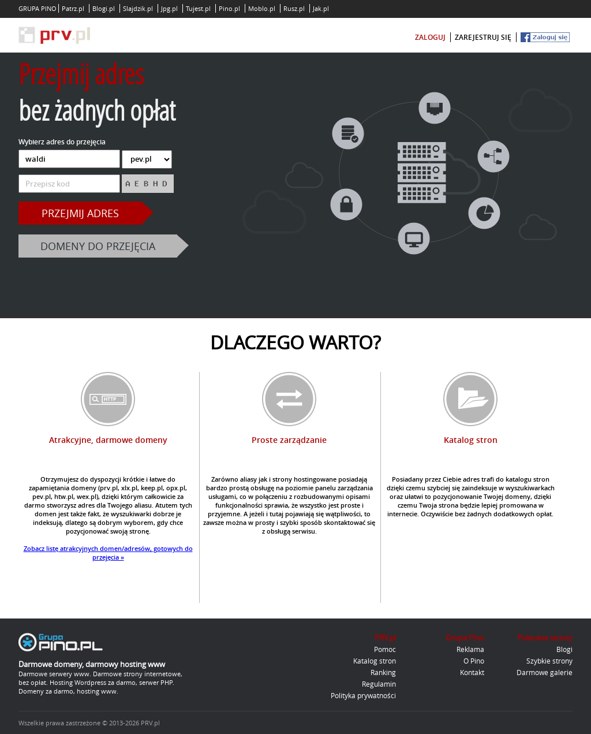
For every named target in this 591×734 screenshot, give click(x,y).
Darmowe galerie (545, 672)
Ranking (383, 672)
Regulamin (379, 683)
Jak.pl (321, 8)
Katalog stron (374, 660)
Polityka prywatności (363, 695)
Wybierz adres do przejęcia (62, 142)
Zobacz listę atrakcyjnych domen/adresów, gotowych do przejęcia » (108, 552)
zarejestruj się (483, 37)
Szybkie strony (549, 660)
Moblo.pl (261, 8)
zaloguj (430, 37)
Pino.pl (229, 8)
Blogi (564, 649)
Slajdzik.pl (138, 8)
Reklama (470, 649)
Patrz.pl (73, 8)
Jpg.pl (169, 8)
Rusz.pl (294, 8)
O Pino (473, 660)
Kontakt (472, 672)
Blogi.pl (103, 8)
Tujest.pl (198, 8)
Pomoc (385, 649)
